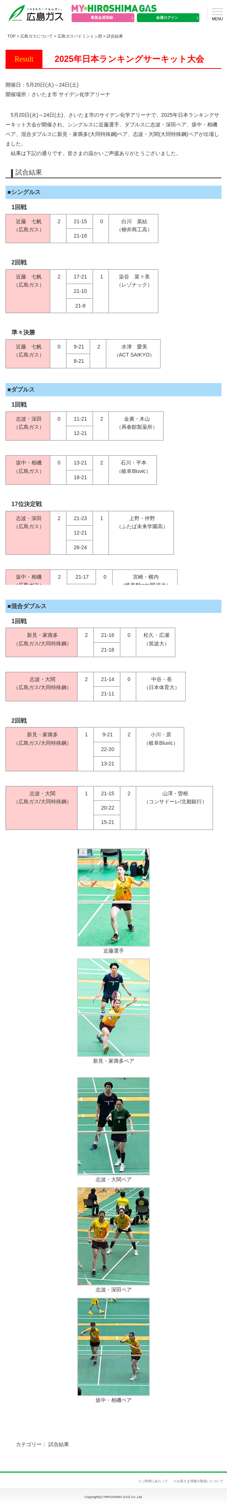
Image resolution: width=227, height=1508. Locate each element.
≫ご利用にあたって (153, 1481)
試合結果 (115, 36)
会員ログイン (167, 17)
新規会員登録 (102, 17)
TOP (11, 36)
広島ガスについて (36, 36)
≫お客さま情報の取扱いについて (198, 1481)
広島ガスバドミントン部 (80, 36)
